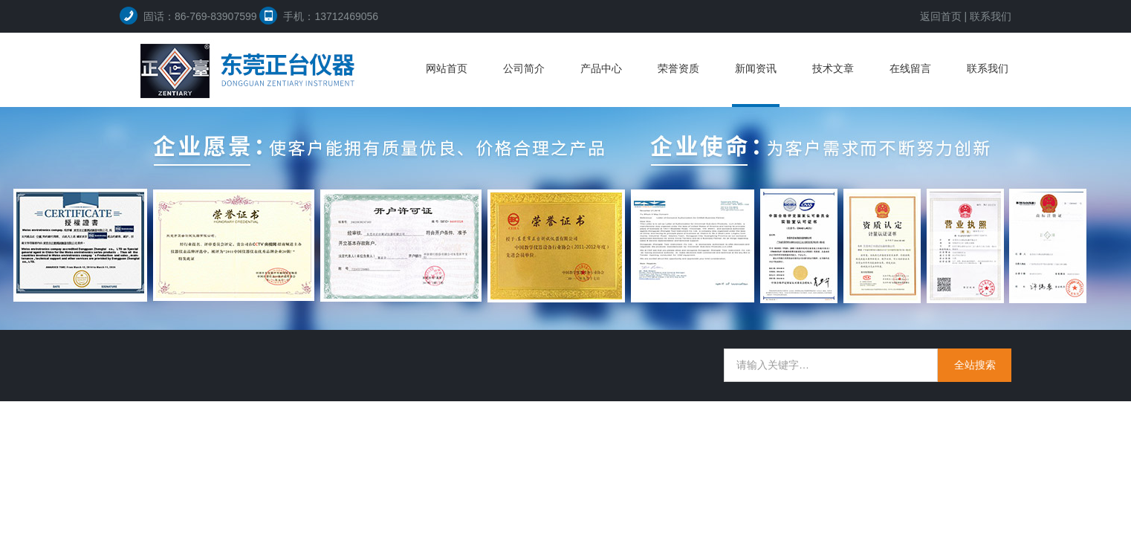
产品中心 (601, 68)
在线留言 (910, 68)
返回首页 (941, 16)
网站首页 (446, 68)
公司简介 (524, 68)
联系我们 (990, 16)
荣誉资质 (678, 68)
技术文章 (833, 68)
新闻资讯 (756, 68)
